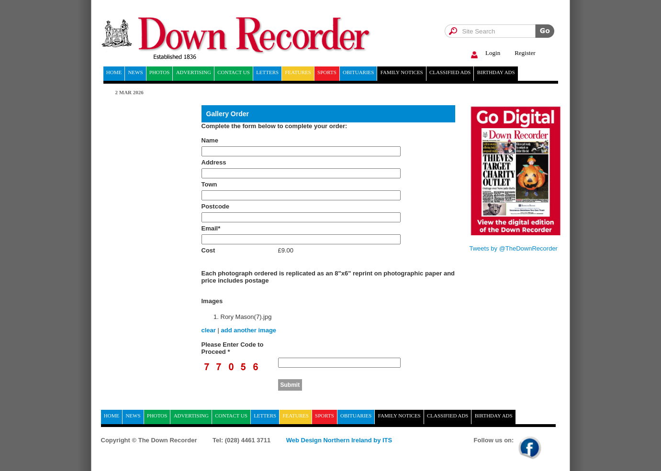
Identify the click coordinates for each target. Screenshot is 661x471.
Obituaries (358, 72)
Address (214, 162)
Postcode (216, 206)
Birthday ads (496, 72)
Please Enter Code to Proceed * (233, 348)
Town (209, 184)
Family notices (402, 72)
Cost (208, 250)
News (135, 72)
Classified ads (450, 72)
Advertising (193, 72)
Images (212, 301)
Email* (211, 228)
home (114, 72)
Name (210, 140)
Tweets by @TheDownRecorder (514, 248)
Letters (267, 72)
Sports (326, 72)
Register (525, 52)
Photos (159, 72)
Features (298, 72)
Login (484, 53)
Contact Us (233, 72)
